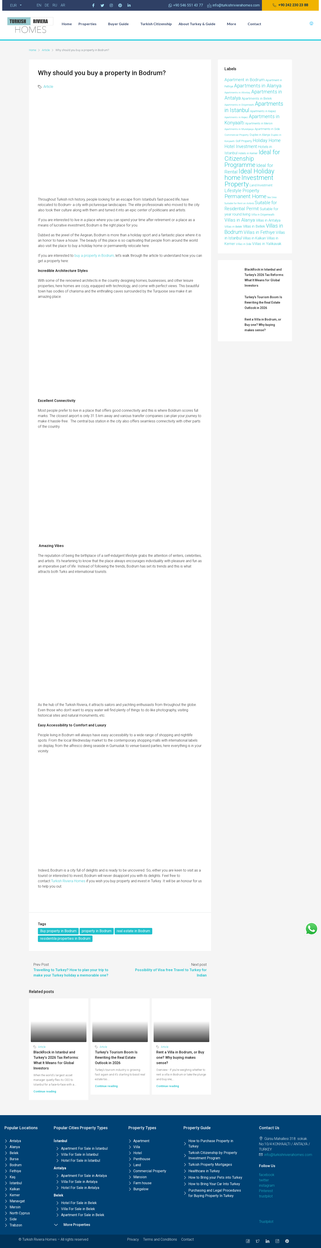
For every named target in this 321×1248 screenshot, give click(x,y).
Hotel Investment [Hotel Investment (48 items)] (240, 146)
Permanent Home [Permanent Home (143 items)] (245, 196)
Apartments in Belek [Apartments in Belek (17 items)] (257, 99)
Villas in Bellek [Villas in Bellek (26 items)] (254, 226)
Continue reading (44, 1091)
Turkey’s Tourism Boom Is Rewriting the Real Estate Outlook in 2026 (116, 1057)
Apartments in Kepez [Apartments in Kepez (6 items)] (236, 117)
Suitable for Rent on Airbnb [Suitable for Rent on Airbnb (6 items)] (239, 203)
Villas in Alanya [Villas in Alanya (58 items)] (239, 220)
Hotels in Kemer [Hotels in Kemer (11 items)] (248, 153)
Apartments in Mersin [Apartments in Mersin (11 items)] (259, 123)
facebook (266, 1175)
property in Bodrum (96, 931)
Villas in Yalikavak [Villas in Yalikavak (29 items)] (266, 243)
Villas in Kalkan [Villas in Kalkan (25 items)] (254, 238)
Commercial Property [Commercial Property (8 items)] (236, 134)
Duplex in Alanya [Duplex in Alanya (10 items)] (260, 134)
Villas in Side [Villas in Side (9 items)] (243, 244)
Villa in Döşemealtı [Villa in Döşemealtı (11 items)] (262, 214)
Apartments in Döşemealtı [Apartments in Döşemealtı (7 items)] (239, 104)
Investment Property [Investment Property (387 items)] (248, 181)
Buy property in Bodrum (58, 931)
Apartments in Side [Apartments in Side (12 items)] (267, 129)
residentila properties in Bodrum (65, 938)
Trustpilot (266, 1221)
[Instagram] (111, 5)
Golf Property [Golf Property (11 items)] (244, 141)
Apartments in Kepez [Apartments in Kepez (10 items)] (263, 111)
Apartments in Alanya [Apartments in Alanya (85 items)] (258, 85)
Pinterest (266, 1191)
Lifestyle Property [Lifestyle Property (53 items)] (241, 190)
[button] (290, 5)
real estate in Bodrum (133, 931)
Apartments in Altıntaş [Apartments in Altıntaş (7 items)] (237, 92)
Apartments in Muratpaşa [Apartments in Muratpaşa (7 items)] (239, 129)
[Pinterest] (120, 5)
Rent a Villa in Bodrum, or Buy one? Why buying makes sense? (180, 1057)
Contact (254, 24)
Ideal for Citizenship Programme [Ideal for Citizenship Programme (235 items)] (252, 159)
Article (46, 50)
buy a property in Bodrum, (94, 255)
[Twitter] (102, 5)
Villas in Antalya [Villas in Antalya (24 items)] (268, 220)
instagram (267, 1185)
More (234, 24)
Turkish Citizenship (156, 24)
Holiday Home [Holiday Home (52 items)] (267, 140)
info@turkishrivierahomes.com (288, 1155)
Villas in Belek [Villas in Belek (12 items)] (233, 226)
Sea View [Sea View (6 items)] (272, 197)
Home (67, 24)
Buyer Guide (121, 24)
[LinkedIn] (267, 1241)
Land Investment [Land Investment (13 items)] (261, 185)
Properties (89, 24)
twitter (264, 1180)
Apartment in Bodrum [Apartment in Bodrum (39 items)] (244, 79)
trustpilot (266, 1196)
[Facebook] (93, 5)
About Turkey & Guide (199, 24)
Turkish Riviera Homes (68, 881)
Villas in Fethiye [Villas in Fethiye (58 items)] (259, 232)
